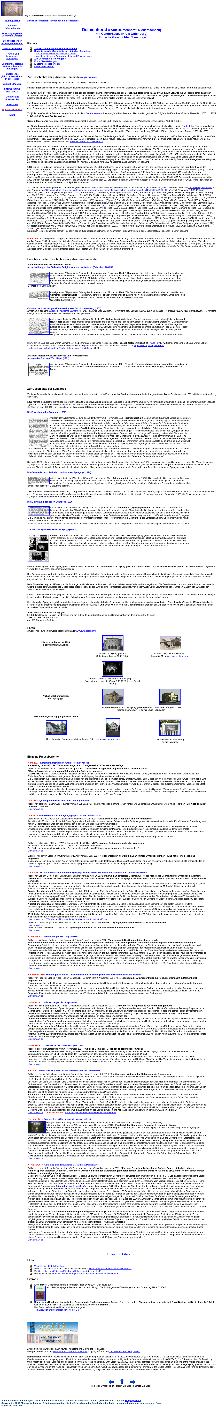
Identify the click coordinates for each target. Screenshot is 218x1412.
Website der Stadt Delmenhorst (49, 1266)
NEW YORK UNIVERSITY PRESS (70, 1351)
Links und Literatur (44, 66)
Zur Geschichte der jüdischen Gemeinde (55, 48)
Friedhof (186, 126)
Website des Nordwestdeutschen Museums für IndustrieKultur (76, 919)
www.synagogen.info (85, 631)
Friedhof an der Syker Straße (71, 1186)
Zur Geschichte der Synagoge (50, 58)
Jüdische (12, 48)
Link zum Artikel (35, 809)
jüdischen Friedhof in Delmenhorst (86, 141)
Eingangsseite (132, 1400)
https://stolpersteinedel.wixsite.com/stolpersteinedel (90, 1112)
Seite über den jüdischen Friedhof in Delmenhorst (62, 1271)
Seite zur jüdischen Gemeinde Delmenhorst (110, 1268)
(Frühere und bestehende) (12, 56)
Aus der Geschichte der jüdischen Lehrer (56, 53)
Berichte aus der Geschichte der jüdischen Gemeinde (62, 51)
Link (104, 205)
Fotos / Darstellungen (45, 61)
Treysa (152, 343)
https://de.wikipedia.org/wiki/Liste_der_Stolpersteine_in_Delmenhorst (86, 1273)
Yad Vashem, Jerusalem (200, 187)
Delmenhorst (34, 1356)
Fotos (31, 627)
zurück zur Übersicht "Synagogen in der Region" (53, 20)
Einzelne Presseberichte (47, 64)
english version (88, 77)
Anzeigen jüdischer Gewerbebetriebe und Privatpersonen (64, 56)
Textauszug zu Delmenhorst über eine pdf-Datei (57, 1310)
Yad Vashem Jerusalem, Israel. (124, 1351)
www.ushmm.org (180, 656)
